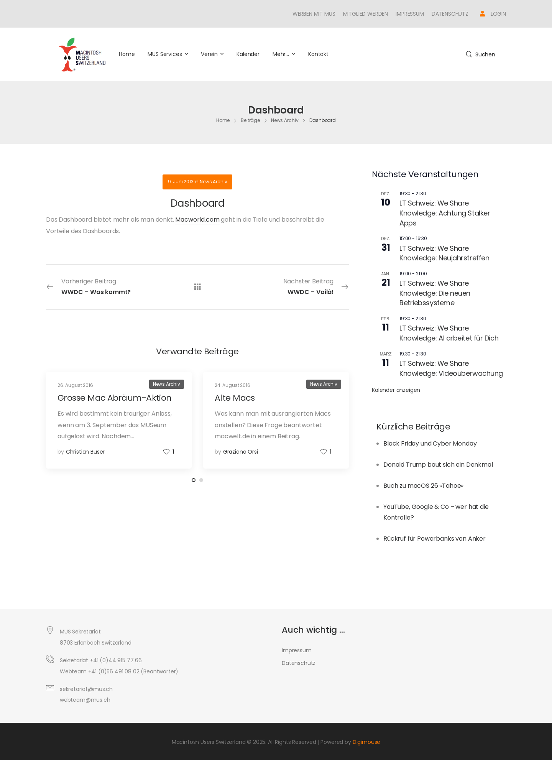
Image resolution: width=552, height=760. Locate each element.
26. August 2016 (75, 385)
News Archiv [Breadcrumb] (285, 120)
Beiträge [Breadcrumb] (250, 120)
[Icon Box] (493, 13)
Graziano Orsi (240, 452)
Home (127, 54)
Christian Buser (85, 452)
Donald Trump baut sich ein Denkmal (438, 464)
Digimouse (367, 742)
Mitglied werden (365, 14)
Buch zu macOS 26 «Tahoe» (423, 485)
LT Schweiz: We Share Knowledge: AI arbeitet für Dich (448, 333)
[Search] (480, 54)
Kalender (248, 54)
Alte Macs (235, 398)
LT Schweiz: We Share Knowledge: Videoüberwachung (451, 368)
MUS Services (165, 54)
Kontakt (318, 54)
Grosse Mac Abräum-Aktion (115, 398)
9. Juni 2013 (181, 181)
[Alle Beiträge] (198, 287)
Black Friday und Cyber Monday (429, 443)
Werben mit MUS (313, 14)
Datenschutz (450, 14)
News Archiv (213, 181)
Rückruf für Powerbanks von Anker (434, 538)
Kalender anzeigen (396, 390)
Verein (209, 54)
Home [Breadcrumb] (223, 120)
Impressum (410, 14)
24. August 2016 (232, 385)
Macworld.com (197, 219)
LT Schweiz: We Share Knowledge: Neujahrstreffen (444, 253)
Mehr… (281, 54)
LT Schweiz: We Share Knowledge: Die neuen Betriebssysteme (434, 293)
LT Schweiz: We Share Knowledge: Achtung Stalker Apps (444, 212)
